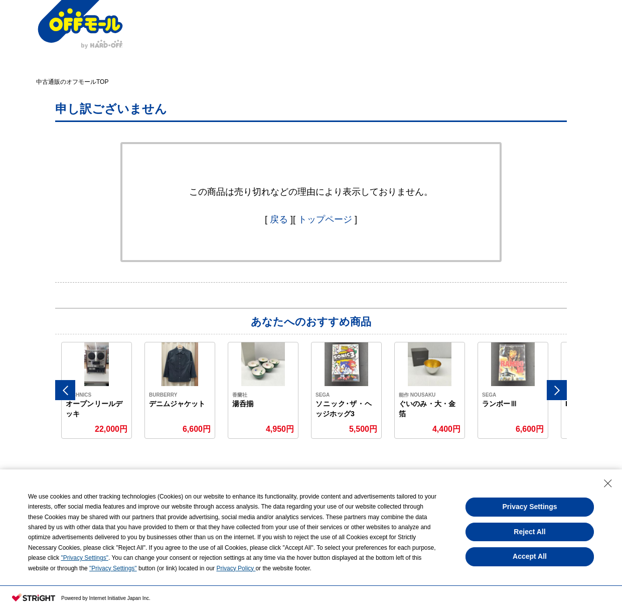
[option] (96, 390)
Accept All (530, 556)
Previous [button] (65, 390)
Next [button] (557, 390)
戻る (279, 219)
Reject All (529, 532)
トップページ (325, 219)
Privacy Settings (530, 507)
